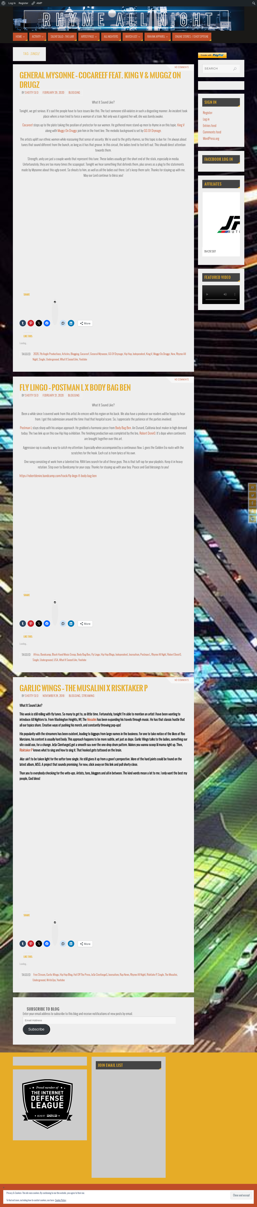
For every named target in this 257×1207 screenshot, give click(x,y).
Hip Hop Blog (66, 974)
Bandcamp (45, 654)
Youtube (83, 359)
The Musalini (171, 974)
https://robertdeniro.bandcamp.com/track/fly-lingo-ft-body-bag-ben (58, 476)
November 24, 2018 (54, 695)
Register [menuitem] (23, 3)
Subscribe (36, 1029)
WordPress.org (211, 138)
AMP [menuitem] (36, 3)
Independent (139, 354)
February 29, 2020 (53, 92)
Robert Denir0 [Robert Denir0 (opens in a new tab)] (147, 433)
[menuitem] (3, 3)
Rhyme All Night (138, 974)
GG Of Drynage (115, 354)
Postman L (145, 654)
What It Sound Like (69, 359)
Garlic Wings (52, 974)
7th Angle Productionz (50, 354)
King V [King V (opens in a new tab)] (181, 125)
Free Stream (39, 974)
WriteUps (51, 980)
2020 (36, 354)
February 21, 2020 (53, 395)
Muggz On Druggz (161, 354)
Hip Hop (128, 354)
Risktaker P (26, 750)
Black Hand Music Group (64, 654)
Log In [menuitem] (12, 3)
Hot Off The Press (81, 974)
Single (42, 359)
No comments (182, 67)
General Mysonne (98, 354)
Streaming (88, 695)
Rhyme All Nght (158, 654)
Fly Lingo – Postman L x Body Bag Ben (75, 388)
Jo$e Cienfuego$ (99, 974)
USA (56, 660)
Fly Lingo (95, 654)
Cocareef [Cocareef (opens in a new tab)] (27, 125)
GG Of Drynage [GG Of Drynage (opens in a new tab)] (152, 131)
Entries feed (209, 126)
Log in (206, 119)
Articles (66, 354)
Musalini (91, 719)
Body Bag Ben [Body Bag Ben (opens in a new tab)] (123, 428)
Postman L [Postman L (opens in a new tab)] (26, 428)
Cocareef (84, 354)
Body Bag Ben (83, 654)
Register (207, 113)
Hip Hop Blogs (108, 654)
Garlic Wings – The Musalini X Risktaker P (84, 688)
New (173, 354)
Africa (36, 654)
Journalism (134, 654)
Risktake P (152, 974)
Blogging (74, 92)
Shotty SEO (31, 92)
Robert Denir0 (174, 654)
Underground (52, 359)
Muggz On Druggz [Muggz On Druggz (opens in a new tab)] (67, 131)
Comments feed (212, 132)
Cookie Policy (60, 1200)
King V (149, 354)
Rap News (124, 974)
